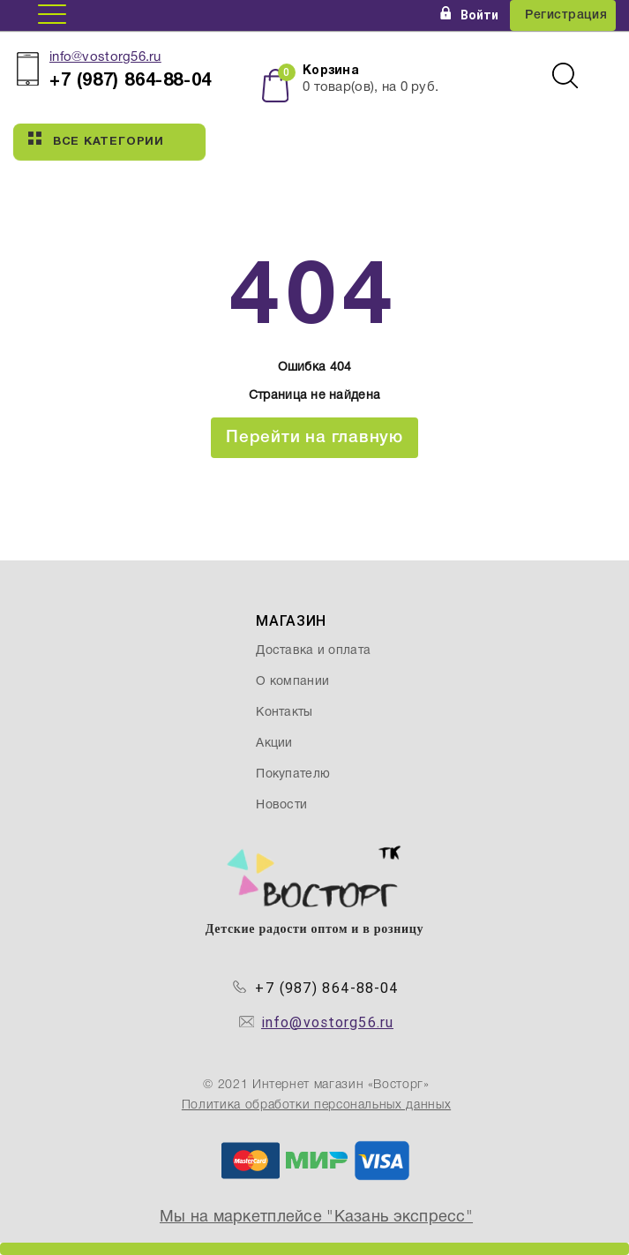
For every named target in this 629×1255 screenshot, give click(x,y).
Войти (469, 15)
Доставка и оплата (313, 651)
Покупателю (293, 774)
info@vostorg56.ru (105, 57)
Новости (281, 805)
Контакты (284, 712)
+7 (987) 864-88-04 (327, 988)
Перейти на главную (314, 438)
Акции (274, 743)
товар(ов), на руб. (370, 87)
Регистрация (566, 15)
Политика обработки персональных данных (316, 1105)
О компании (292, 682)
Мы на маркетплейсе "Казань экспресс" (316, 1217)
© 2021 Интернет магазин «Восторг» (316, 1085)
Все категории (96, 139)
